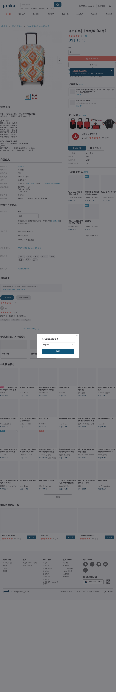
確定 (58, 351)
